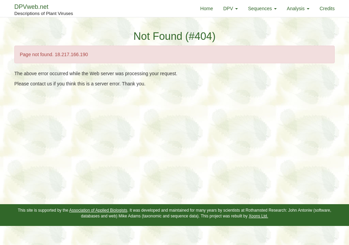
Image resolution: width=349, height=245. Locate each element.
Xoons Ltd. (258, 216)
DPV (230, 8)
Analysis (298, 8)
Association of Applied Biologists (98, 210)
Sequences (262, 8)
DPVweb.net (43, 10)
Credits (327, 8)
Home (206, 8)
